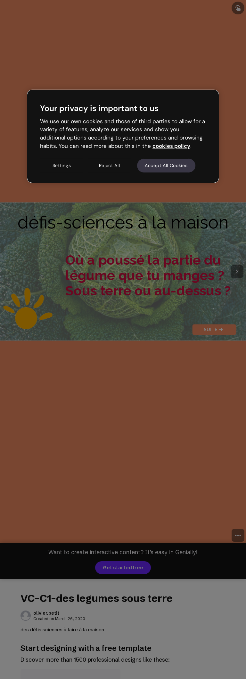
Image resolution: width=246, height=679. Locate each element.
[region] (123, 136)
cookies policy (171, 145)
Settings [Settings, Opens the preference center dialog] (62, 165)
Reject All (109, 165)
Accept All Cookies (166, 165)
